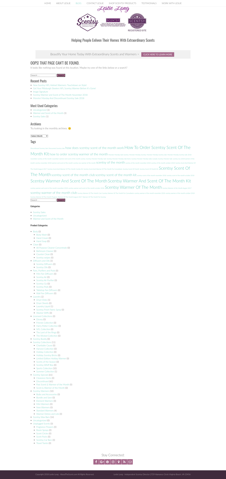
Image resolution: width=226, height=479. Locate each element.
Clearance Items (43, 378)
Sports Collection (44, 368)
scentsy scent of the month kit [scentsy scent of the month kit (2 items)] (115, 175)
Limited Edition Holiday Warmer (51, 358)
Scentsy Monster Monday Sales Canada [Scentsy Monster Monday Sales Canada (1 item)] (144, 159)
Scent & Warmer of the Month (50, 388)
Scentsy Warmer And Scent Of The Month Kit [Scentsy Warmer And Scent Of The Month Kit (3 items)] (149, 180)
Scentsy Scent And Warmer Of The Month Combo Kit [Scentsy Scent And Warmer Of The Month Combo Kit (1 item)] (65, 169)
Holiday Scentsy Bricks (46, 355)
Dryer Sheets (42, 303)
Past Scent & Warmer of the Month (52, 384)
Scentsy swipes (43, 257)
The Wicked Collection (46, 335)
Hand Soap (41, 241)
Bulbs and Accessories (46, 394)
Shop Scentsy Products (122, 3)
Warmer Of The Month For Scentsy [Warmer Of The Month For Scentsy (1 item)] (94, 197)
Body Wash (41, 234)
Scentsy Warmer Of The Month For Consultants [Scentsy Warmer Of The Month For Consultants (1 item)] (118, 193)
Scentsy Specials (40, 374)
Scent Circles (42, 433)
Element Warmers (44, 401)
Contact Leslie (95, 3)
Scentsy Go (41, 283)
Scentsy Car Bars (44, 440)
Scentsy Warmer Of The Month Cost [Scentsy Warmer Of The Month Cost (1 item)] (89, 193)
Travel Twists (42, 443)
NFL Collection (43, 329)
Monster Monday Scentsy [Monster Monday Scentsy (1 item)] (137, 155)
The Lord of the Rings (46, 332)
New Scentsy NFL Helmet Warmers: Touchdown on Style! (60, 85)
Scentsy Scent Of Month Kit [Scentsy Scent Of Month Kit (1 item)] (149, 169)
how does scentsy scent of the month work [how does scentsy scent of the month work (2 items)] (94, 148)
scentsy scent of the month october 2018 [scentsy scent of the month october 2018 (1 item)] (180, 175)
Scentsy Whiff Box (44, 365)
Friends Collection (44, 322)
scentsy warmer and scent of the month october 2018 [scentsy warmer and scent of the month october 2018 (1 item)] (86, 188)
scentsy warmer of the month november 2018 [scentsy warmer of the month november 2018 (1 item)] (149, 193)
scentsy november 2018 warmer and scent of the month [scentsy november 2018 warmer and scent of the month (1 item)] (54, 163)
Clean (36, 244)
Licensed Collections (42, 316)
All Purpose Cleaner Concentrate (51, 247)
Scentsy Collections (42, 342)
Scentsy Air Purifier (45, 280)
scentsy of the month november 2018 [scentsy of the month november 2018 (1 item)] (138, 163)
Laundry (37, 296)
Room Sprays (42, 430)
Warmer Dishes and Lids (47, 414)
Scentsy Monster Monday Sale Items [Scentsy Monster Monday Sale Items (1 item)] (119, 159)
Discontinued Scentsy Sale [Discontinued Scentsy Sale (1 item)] (39, 148)
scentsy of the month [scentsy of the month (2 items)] (110, 162)
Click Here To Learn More (157, 54)
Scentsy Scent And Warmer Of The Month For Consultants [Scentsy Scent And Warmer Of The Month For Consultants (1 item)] (103, 169)
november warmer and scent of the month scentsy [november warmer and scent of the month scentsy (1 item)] (69, 159)
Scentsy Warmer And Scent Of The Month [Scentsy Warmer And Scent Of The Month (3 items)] (69, 180)
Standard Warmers (45, 410)
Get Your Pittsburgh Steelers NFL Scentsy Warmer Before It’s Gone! (64, 88)
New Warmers (43, 407)
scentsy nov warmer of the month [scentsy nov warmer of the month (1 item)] (84, 163)
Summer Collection (45, 371)
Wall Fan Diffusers (44, 293)
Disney (39, 319)
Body (35, 231)
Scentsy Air (41, 277)
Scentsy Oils (42, 267)
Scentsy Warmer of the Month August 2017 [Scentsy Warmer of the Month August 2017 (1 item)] (177, 188)
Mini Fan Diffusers (44, 273)
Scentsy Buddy (40, 339)
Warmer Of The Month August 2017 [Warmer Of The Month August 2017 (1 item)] (70, 197)
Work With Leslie (172, 3)
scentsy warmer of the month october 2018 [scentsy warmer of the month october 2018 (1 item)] (180, 193)
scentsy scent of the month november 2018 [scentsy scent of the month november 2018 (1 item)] (151, 175)
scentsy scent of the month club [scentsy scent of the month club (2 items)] (73, 175)
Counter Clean (43, 254)
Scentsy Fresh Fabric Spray (48, 309)
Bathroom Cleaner (44, 251)
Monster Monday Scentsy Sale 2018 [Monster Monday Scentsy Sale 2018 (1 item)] (179, 155)
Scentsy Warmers (41, 391)
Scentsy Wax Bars (41, 417)
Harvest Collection (45, 348)
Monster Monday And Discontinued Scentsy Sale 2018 (58, 98)
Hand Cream (42, 238)
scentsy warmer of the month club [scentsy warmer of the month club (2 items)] (54, 193)
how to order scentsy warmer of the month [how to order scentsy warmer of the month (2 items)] (79, 154)
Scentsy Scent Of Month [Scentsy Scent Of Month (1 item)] (131, 169)
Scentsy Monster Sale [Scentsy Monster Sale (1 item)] (165, 159)
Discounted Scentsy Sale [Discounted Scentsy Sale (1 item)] (57, 148)
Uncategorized (40, 110)
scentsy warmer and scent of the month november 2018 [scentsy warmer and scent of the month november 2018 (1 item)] (49, 188)
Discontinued (42, 381)
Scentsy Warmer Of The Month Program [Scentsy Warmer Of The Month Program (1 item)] (44, 197)
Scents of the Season (46, 361)
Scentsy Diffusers (44, 264)
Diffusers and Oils (41, 260)
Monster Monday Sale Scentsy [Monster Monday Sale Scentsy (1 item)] (119, 155)
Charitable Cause (44, 345)
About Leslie (63, 3)
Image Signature (40, 91)
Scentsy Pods (42, 286)
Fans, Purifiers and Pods (44, 270)
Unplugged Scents (41, 423)
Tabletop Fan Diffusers (46, 290)
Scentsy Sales (39, 116)
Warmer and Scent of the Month (48, 113)
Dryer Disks (41, 299)
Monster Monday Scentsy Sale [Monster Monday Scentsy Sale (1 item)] (157, 155)
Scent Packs (41, 436)
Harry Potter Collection (47, 326)
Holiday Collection (44, 352)
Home (47, 3)
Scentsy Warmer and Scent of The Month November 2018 (60, 95)
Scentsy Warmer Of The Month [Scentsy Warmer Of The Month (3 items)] (133, 187)
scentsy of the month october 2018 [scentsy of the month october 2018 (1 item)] (163, 163)
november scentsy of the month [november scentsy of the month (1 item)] (41, 159)
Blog (78, 3)
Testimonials (149, 3)
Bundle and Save (44, 397)
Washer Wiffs (42, 313)
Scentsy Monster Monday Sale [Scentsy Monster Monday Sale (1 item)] (96, 159)
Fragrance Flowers (44, 427)
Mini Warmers (43, 404)
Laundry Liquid (43, 306)
